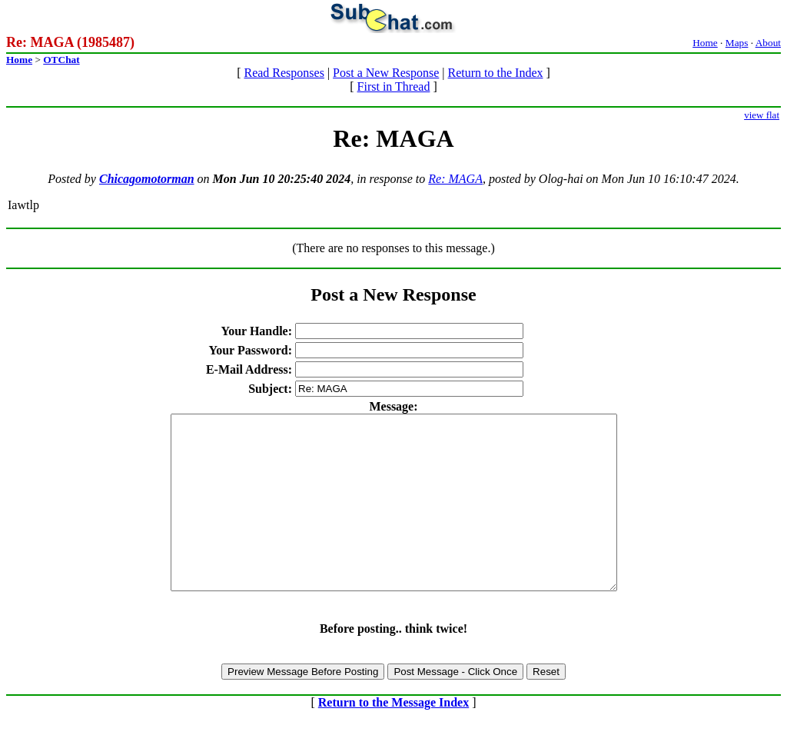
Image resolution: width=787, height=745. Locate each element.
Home (705, 42)
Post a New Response (386, 72)
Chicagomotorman (146, 178)
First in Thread (393, 86)
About (768, 42)
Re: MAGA (455, 178)
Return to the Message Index (393, 736)
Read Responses (284, 72)
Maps (737, 42)
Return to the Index (495, 72)
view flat (761, 115)
